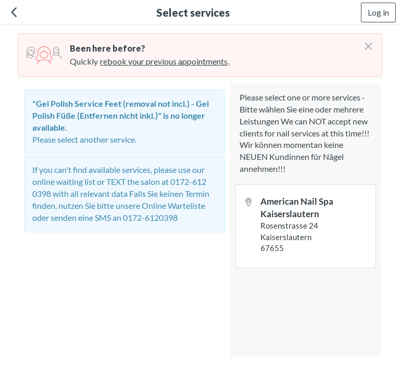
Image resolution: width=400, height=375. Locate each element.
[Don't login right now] (365, 42)
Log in (378, 12)
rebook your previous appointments (164, 61)
